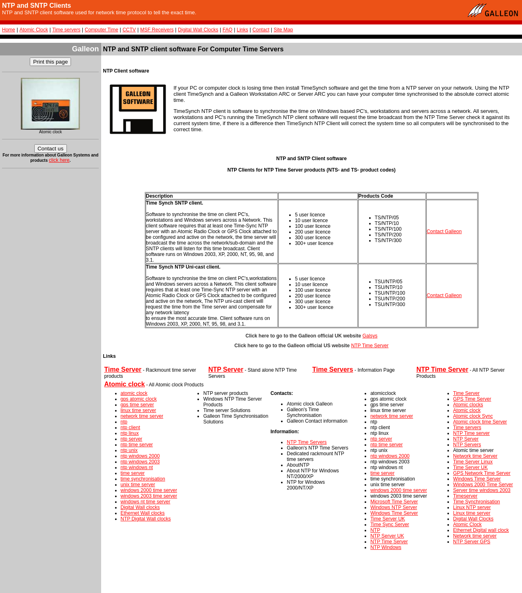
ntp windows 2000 (140, 456)
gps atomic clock (139, 399)
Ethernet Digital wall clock (481, 530)
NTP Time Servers (307, 442)
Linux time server (471, 513)
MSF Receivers (157, 30)
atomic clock (134, 393)
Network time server (475, 536)
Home (8, 30)
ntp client (130, 427)
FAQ (227, 30)
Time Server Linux (473, 462)
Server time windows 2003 (482, 490)
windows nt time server (145, 502)
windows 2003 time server (149, 496)
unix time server (138, 484)
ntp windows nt (137, 467)
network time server (142, 416)
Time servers (66, 30)
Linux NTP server (472, 507)
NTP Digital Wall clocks (146, 519)
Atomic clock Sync (473, 416)
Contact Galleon (444, 231)
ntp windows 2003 (140, 462)
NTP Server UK (387, 536)
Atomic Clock (34, 30)
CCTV (129, 30)
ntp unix (129, 450)
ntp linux (130, 433)
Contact (260, 30)
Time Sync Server (389, 524)
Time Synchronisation (476, 502)
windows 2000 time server (149, 490)
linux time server (138, 410)
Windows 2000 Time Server (483, 484)
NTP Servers (467, 445)
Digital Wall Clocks (198, 30)
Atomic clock (466, 410)
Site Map (283, 30)
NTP (375, 530)
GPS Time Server (472, 399)
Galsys (370, 336)
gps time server (137, 405)
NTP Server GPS (471, 542)
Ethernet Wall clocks (143, 513)
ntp (124, 422)
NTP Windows (385, 547)
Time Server (466, 393)
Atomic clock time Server (480, 422)
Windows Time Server (394, 513)
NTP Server (465, 439)
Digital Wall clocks (140, 507)
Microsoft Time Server (394, 502)
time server (133, 473)
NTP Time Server (370, 345)
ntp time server (137, 445)
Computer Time (101, 30)
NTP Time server (471, 433)
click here (59, 160)
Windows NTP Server (393, 507)
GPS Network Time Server (482, 473)
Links (242, 30)
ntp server (131, 439)
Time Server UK (387, 519)
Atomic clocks (468, 405)
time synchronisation (143, 479)
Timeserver (465, 496)
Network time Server (475, 456)
